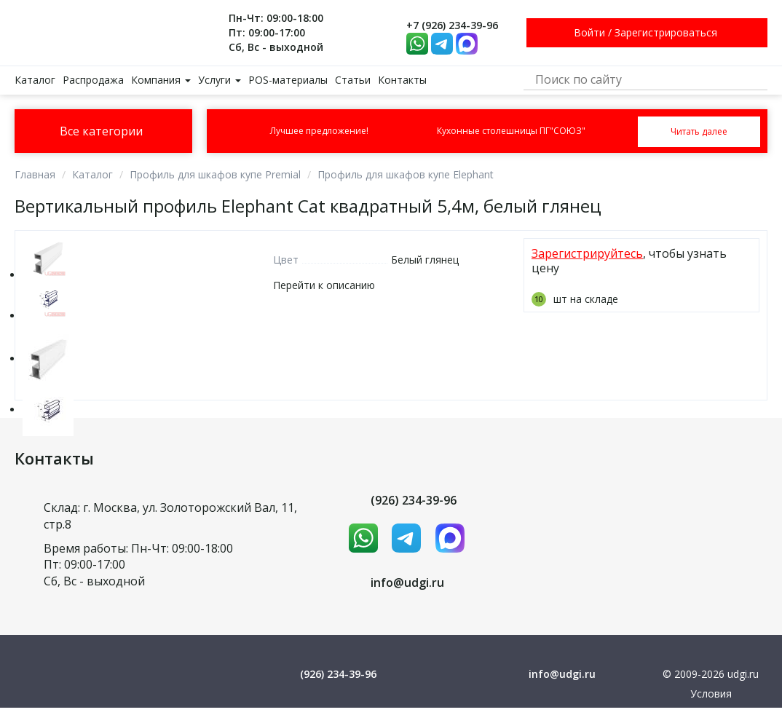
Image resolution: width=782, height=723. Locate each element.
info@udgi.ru (407, 582)
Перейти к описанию (324, 285)
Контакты (402, 80)
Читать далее (699, 131)
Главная (35, 174)
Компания (161, 80)
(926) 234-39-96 (414, 500)
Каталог (35, 80)
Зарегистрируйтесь (587, 253)
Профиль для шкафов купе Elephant (405, 174)
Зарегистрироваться (666, 32)
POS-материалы (288, 80)
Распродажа (93, 80)
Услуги (219, 80)
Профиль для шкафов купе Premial (215, 174)
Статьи (353, 80)
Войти (589, 32)
